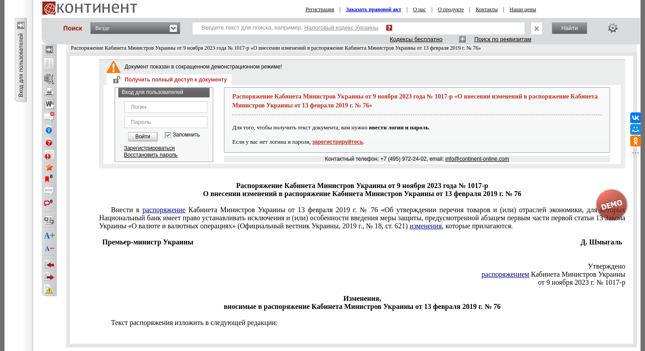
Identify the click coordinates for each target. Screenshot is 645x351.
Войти (142, 136)
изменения (425, 226)
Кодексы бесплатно (416, 39)
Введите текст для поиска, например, (290, 27)
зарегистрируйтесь (337, 142)
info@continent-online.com (477, 159)
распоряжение (163, 210)
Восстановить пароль (151, 155)
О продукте (451, 9)
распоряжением (505, 274)
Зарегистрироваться (149, 148)
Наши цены (523, 9)
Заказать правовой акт (373, 9)
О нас (419, 9)
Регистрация (319, 9)
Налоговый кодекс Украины (341, 27)
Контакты (487, 9)
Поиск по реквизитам (502, 39)
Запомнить (186, 135)
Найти (569, 28)
